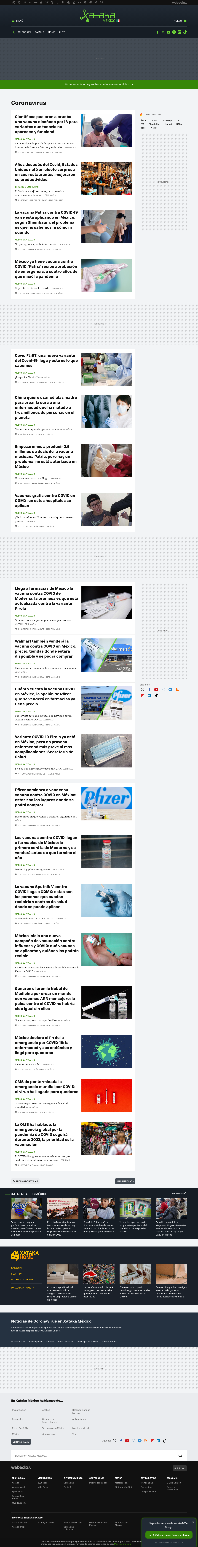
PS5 (142, 123)
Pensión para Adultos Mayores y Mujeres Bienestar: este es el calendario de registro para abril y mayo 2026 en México (171, 1228)
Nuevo (178, 20)
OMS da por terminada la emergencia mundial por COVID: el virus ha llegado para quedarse (46, 1086)
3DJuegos (42, 1482)
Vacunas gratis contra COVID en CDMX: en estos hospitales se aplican (45, 500)
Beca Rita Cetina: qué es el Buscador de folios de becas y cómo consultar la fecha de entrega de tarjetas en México (98, 1226)
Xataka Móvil (18, 1487)
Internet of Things (22, 1279)
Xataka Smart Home (18, 1497)
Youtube (168, 32)
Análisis (50, 1341)
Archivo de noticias (27, 1181)
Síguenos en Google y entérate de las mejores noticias (97, 84)
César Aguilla (29, 434)
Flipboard (142, 694)
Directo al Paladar (98, 1482)
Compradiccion (148, 1491)
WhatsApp (168, 120)
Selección (24, 32)
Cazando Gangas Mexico (81, 1411)
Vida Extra (43, 1487)
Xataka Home (26, 1255)
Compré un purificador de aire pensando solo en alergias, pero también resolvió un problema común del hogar (62, 1293)
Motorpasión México (121, 1523)
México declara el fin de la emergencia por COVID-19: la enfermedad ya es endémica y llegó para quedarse (43, 1044)
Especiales (17, 1418)
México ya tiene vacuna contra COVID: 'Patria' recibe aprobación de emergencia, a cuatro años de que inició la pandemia (46, 268)
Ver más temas (21, 1441)
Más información (122, 1543)
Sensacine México (73, 1522)
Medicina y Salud (25, 139)
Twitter (163, 32)
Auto (62, 32)
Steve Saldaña (30, 526)
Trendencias (147, 1482)
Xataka (15, 1482)
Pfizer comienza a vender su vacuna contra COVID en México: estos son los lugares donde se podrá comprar (45, 797)
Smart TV (16, 1273)
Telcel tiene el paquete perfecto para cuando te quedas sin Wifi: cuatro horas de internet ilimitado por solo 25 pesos (26, 1228)
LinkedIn (149, 694)
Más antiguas (125, 1181)
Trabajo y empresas (26, 187)
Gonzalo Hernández (33, 249)
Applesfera (17, 1491)
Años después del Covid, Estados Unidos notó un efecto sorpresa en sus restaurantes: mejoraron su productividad (46, 171)
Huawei (168, 123)
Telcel (75, 1434)
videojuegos (48, 1434)
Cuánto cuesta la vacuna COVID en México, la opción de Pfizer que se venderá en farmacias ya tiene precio (45, 696)
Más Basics (178, 1193)
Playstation (154, 123)
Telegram (170, 688)
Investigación (36, 1341)
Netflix (154, 127)
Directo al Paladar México (98, 1523)
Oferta (143, 120)
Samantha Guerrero (33, 152)
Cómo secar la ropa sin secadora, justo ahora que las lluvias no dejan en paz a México (135, 1292)
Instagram (174, 32)
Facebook (157, 32)
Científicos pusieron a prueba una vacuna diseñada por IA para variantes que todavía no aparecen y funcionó (46, 123)
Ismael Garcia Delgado (34, 200)
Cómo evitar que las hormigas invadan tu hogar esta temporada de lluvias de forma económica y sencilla (171, 1292)
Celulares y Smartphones (49, 1420)
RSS (177, 688)
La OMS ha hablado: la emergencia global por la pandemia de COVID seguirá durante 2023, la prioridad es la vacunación (44, 1134)
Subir (177, 1468)
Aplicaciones (79, 1418)
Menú (19, 20)
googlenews (179, 32)
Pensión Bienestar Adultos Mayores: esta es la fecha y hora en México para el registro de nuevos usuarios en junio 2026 (62, 1228)
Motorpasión (121, 1482)
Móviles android (109, 1341)
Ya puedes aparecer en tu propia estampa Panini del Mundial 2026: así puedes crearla (133, 1226)
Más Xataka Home (21, 1287)
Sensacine (69, 1482)
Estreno (154, 120)
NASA (179, 123)
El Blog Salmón (173, 1482)
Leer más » (69, 147)
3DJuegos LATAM (46, 1522)
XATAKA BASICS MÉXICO (29, 1194)
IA (178, 120)
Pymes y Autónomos (172, 1488)
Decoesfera (146, 1487)
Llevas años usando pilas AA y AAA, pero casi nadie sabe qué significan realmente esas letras (98, 1292)
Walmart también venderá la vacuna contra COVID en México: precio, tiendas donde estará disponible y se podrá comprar (45, 648)
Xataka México (99, 16)
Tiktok (185, 32)
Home (51, 32)
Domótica (16, 1268)
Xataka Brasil (18, 1526)
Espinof (67, 1487)
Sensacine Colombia (69, 1528)
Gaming (39, 32)
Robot (143, 127)
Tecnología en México (87, 1341)
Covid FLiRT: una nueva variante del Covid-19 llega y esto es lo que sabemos (46, 360)
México (15, 1434)
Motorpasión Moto (124, 1487)
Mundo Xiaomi (19, 1502)
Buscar (180, 1455)
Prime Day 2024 (65, 1341)
